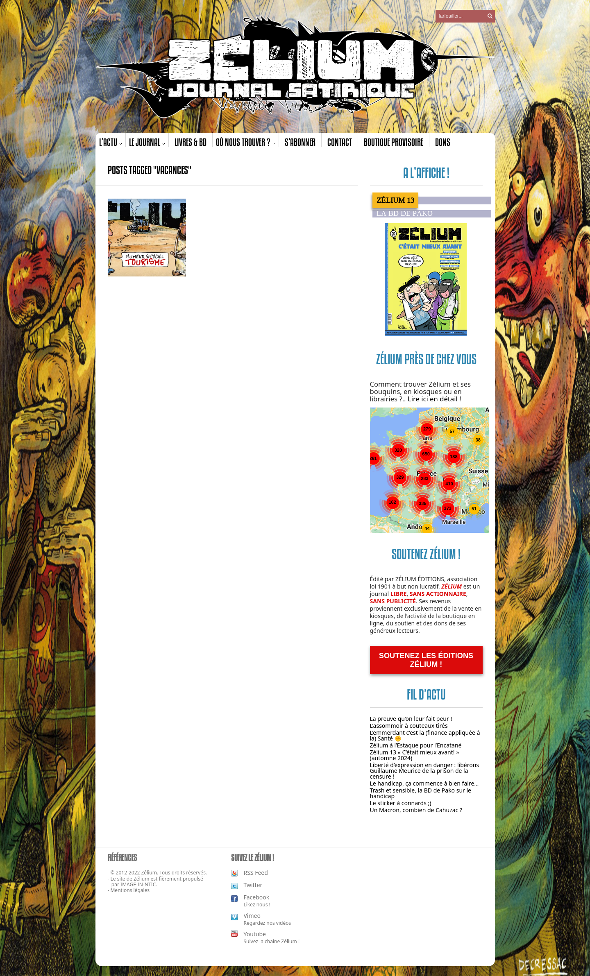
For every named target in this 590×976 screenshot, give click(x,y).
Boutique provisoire (393, 142)
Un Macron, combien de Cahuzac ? (416, 810)
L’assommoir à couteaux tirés (409, 725)
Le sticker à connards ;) (400, 803)
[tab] (431, 200)
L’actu (108, 142)
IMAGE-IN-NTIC (138, 884)
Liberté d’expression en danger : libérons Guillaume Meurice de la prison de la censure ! (424, 770)
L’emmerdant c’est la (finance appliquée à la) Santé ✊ (425, 735)
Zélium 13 (395, 200)
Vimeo (251, 915)
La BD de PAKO (405, 214)
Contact (339, 142)
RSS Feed (255, 872)
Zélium (141, 878)
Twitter (252, 885)
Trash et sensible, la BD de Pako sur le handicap (421, 793)
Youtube (254, 934)
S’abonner (300, 142)
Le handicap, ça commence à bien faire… (424, 783)
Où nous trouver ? (243, 142)
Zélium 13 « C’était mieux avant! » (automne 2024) (414, 755)
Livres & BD (190, 142)
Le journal (144, 142)
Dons (442, 142)
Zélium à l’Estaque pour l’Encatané (416, 745)
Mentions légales (130, 890)
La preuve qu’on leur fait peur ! (411, 718)
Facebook (256, 897)
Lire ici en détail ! (434, 398)
